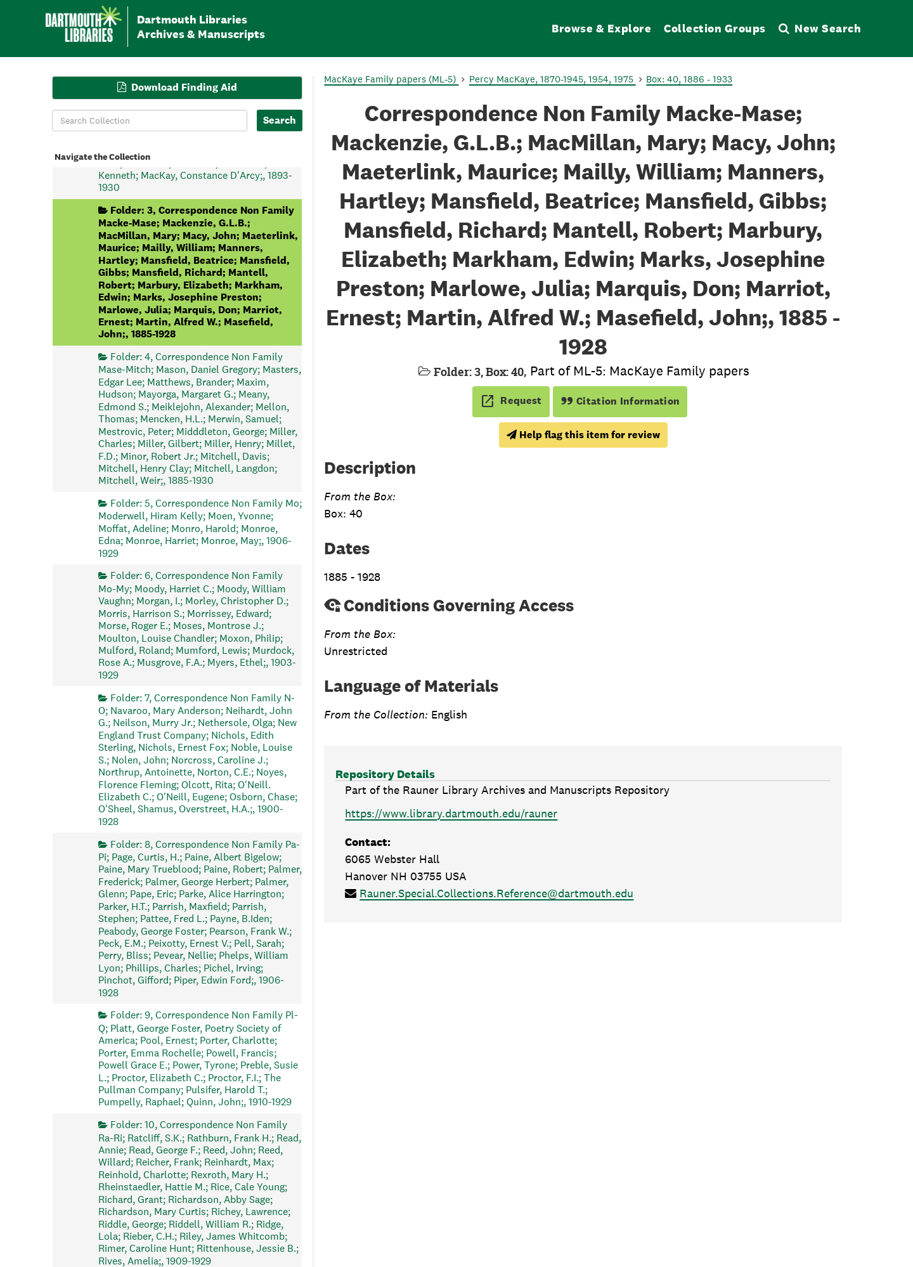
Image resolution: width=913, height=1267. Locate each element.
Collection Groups (715, 28)
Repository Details (385, 774)
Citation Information (620, 401)
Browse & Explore (601, 28)
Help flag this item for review (583, 434)
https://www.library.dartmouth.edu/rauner (451, 813)
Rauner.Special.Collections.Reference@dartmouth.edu (496, 893)
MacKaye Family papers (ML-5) (391, 79)
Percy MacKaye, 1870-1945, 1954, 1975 (552, 79)
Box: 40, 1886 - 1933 (689, 79)
